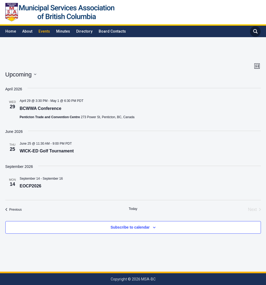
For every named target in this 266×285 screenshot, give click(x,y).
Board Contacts (112, 31)
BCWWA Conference (40, 108)
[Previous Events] (13, 210)
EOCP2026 (30, 186)
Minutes (63, 31)
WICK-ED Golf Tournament (47, 151)
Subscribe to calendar (129, 227)
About (27, 31)
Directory (84, 31)
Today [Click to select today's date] (133, 209)
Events (44, 31)
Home (10, 31)
